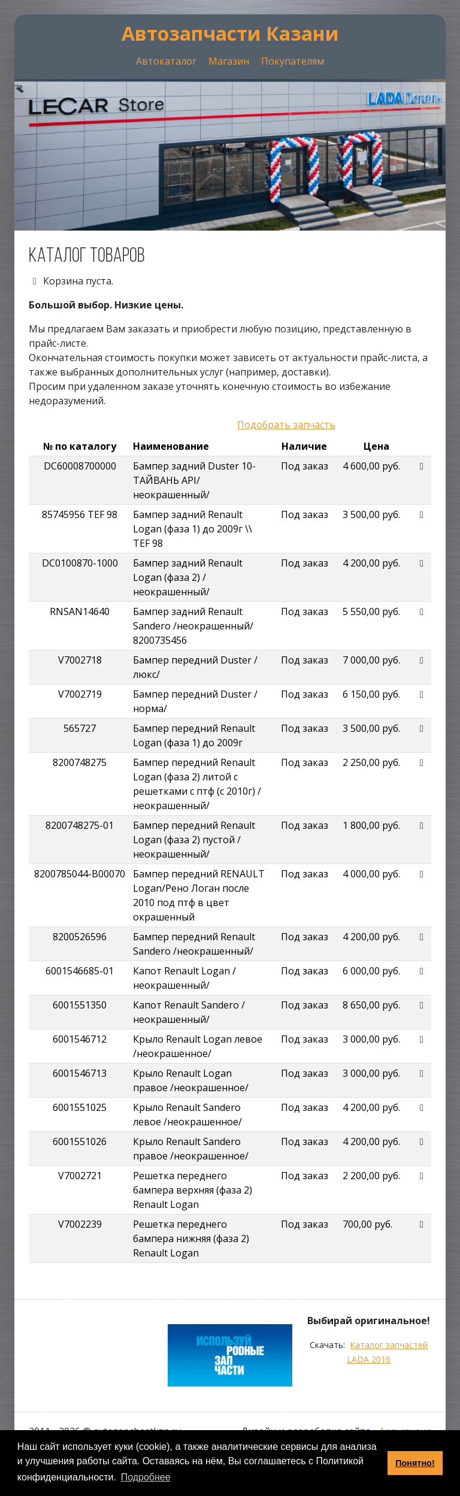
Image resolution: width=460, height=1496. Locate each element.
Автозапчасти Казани (230, 33)
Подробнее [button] (146, 1477)
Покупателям (292, 61)
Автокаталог (166, 61)
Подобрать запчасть (286, 424)
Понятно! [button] (415, 1463)
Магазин (228, 61)
